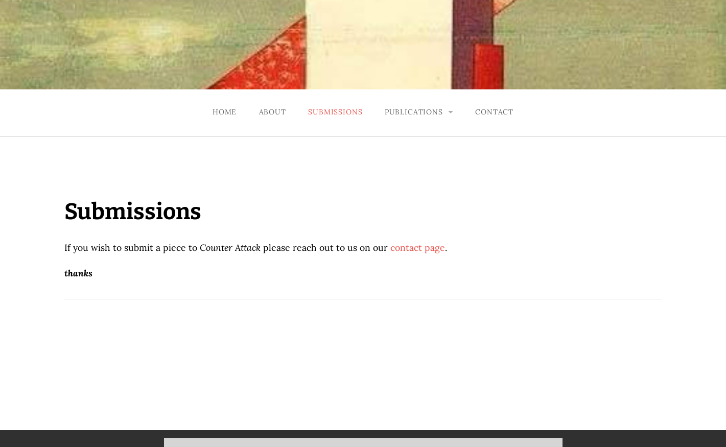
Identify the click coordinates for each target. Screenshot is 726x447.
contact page (417, 247)
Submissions (335, 111)
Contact (494, 111)
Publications (414, 111)
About (272, 111)
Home (225, 111)
